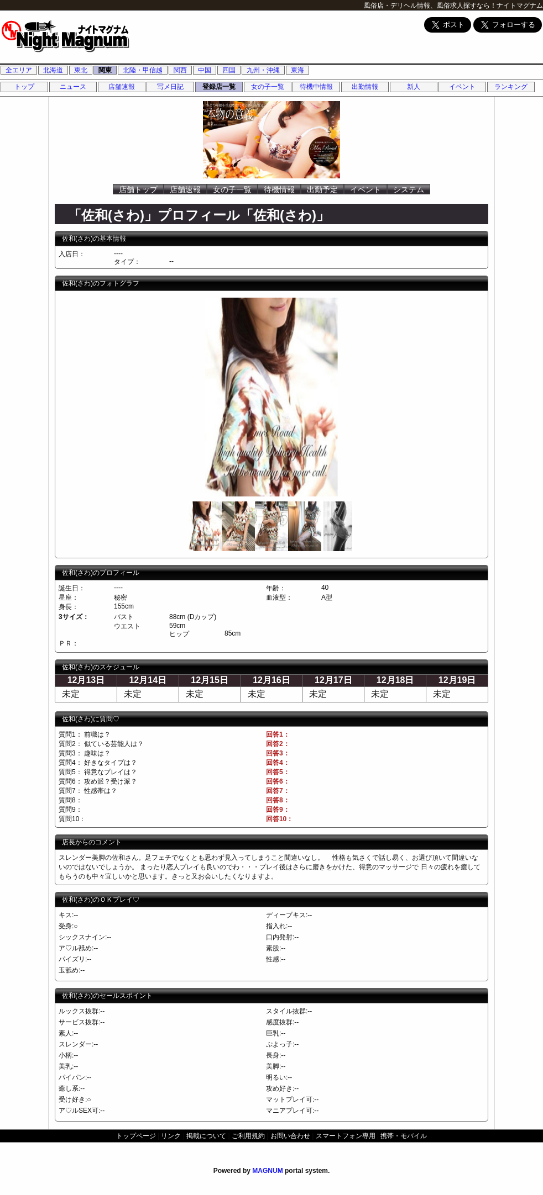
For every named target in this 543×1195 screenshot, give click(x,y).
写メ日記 (170, 87)
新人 (413, 87)
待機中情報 (316, 87)
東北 (80, 70)
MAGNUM (267, 1171)
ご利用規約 (248, 1136)
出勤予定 (322, 189)
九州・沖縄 (263, 70)
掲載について (206, 1136)
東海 (297, 70)
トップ (24, 87)
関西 (180, 70)
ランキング (511, 87)
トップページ (136, 1136)
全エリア (19, 70)
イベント (462, 87)
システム (408, 189)
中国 (204, 70)
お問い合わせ (290, 1136)
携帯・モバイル (403, 1136)
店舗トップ (138, 189)
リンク (171, 1136)
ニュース (73, 87)
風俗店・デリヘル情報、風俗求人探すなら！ (430, 5)
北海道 (53, 70)
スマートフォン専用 (345, 1136)
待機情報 (279, 189)
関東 (105, 70)
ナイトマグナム (520, 5)
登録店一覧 (219, 87)
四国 (229, 70)
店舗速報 (121, 87)
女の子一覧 (267, 87)
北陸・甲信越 (143, 70)
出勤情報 (365, 87)
